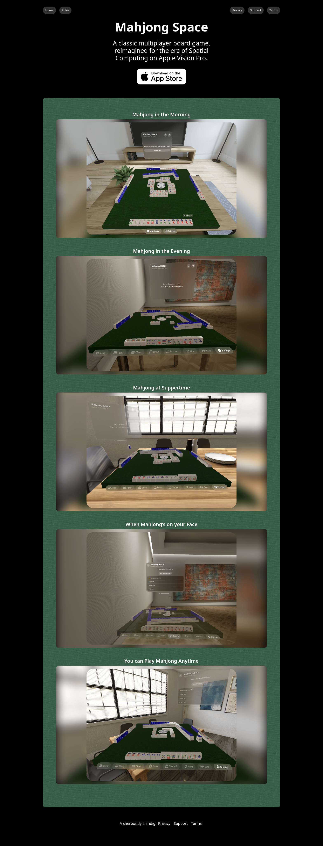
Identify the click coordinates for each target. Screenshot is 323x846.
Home (49, 10)
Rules (65, 10)
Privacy (237, 10)
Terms (273, 10)
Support (255, 10)
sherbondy (132, 823)
